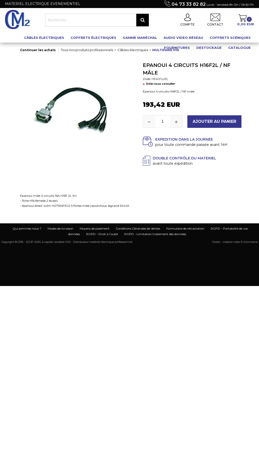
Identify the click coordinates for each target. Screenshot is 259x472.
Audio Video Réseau (183, 38)
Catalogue (239, 48)
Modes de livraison (60, 228)
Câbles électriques (44, 38)
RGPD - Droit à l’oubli (102, 234)
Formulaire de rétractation (185, 228)
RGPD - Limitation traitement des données (155, 234)
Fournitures (177, 48)
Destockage (209, 48)
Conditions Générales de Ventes (138, 228)
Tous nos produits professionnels (87, 50)
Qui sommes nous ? (27, 228)
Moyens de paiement (94, 228)
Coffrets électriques (93, 38)
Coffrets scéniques (230, 38)
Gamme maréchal (140, 38)
